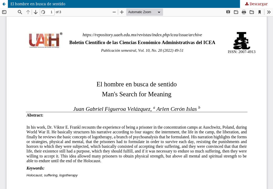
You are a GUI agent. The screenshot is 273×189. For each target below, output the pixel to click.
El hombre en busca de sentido (37, 3)
